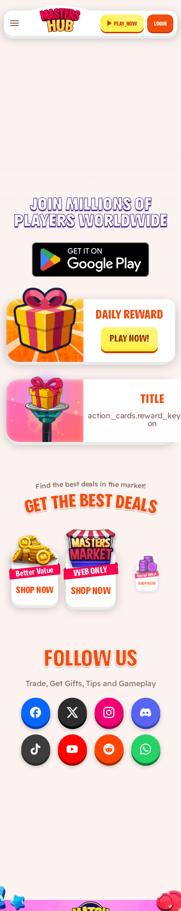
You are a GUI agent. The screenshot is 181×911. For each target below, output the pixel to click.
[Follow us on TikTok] (35, 756)
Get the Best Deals (90, 502)
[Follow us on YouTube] (72, 756)
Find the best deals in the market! (90, 481)
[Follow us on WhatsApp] (145, 756)
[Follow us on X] (72, 719)
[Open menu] (14, 23)
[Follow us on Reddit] (109, 756)
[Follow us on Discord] (145, 719)
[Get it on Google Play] (90, 259)
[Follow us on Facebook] (35, 719)
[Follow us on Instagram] (109, 719)
